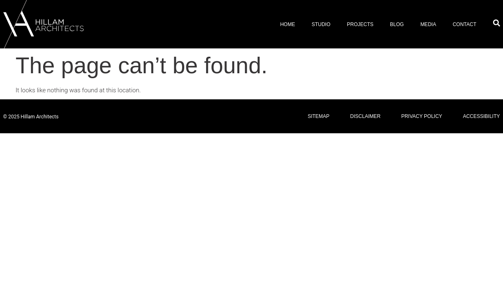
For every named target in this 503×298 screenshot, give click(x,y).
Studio (321, 24)
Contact (464, 24)
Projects (360, 24)
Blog (397, 24)
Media (428, 24)
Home (287, 24)
